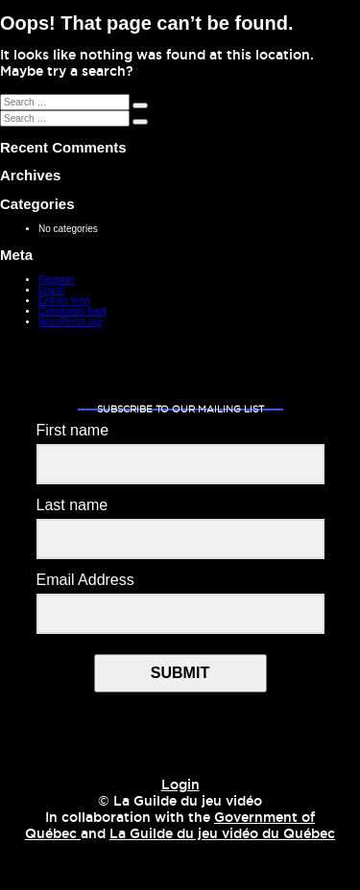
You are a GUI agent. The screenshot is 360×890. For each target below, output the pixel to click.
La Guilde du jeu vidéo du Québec (222, 834)
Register (56, 279)
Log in (51, 290)
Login (180, 785)
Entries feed (63, 300)
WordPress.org (70, 321)
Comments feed (72, 311)
